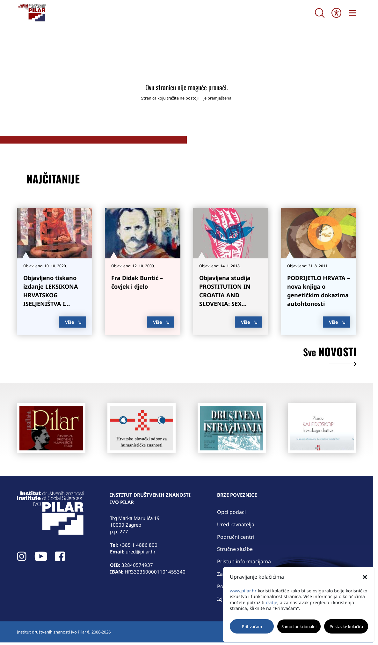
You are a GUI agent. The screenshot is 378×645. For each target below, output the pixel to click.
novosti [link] (329, 356)
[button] (365, 577)
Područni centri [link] (235, 536)
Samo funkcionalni (298, 626)
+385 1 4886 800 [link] (138, 545)
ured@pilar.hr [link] (141, 551)
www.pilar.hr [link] (243, 591)
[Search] (320, 13)
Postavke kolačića (346, 626)
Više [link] (73, 322)
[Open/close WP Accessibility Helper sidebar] (336, 13)
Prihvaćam (252, 626)
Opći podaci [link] (231, 511)
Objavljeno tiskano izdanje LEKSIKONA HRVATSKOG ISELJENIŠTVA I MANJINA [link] (50, 295)
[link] (32, 12)
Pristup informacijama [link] (244, 561)
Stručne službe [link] (235, 548)
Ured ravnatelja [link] (235, 524)
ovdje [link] (271, 602)
